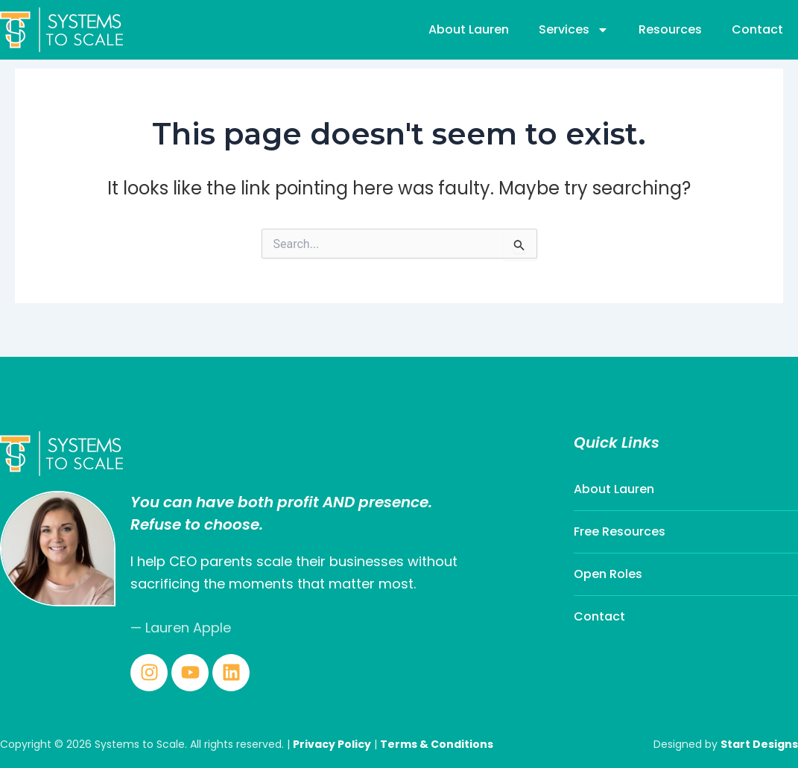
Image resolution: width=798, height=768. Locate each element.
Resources (670, 29)
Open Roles (608, 574)
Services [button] (574, 29)
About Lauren (468, 29)
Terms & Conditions (436, 744)
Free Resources (619, 531)
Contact (757, 29)
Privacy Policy (332, 744)
